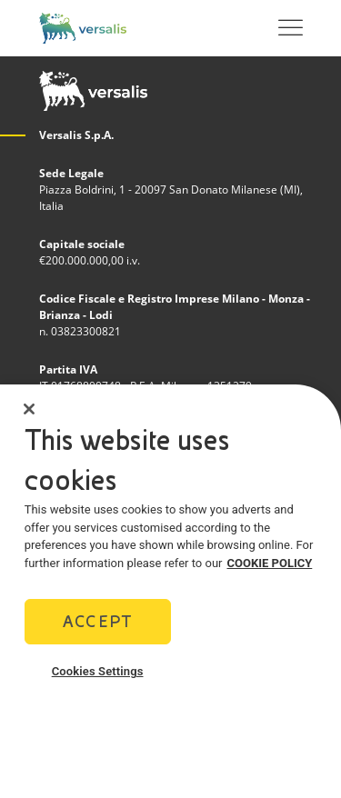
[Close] (29, 409)
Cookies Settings (98, 671)
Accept (97, 621)
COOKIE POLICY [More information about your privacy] (270, 563)
